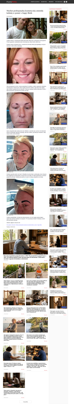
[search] (66, 1)
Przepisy (51, 1)
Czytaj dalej (25, 401)
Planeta (12, 2)
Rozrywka (44, 1)
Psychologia (59, 1)
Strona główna (35, 1)
